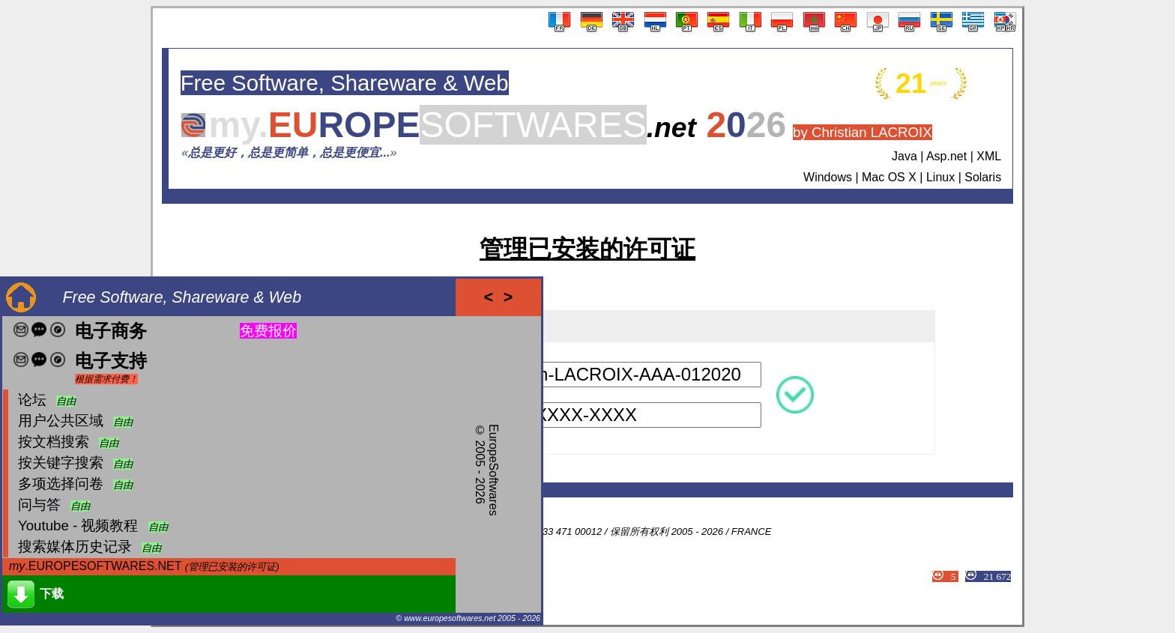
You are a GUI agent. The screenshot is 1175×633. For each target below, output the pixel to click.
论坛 (32, 400)
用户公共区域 (60, 420)
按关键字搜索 (60, 462)
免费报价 (268, 331)
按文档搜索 (53, 441)
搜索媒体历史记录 (75, 546)
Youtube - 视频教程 (78, 525)
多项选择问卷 (60, 483)
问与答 (39, 504)
